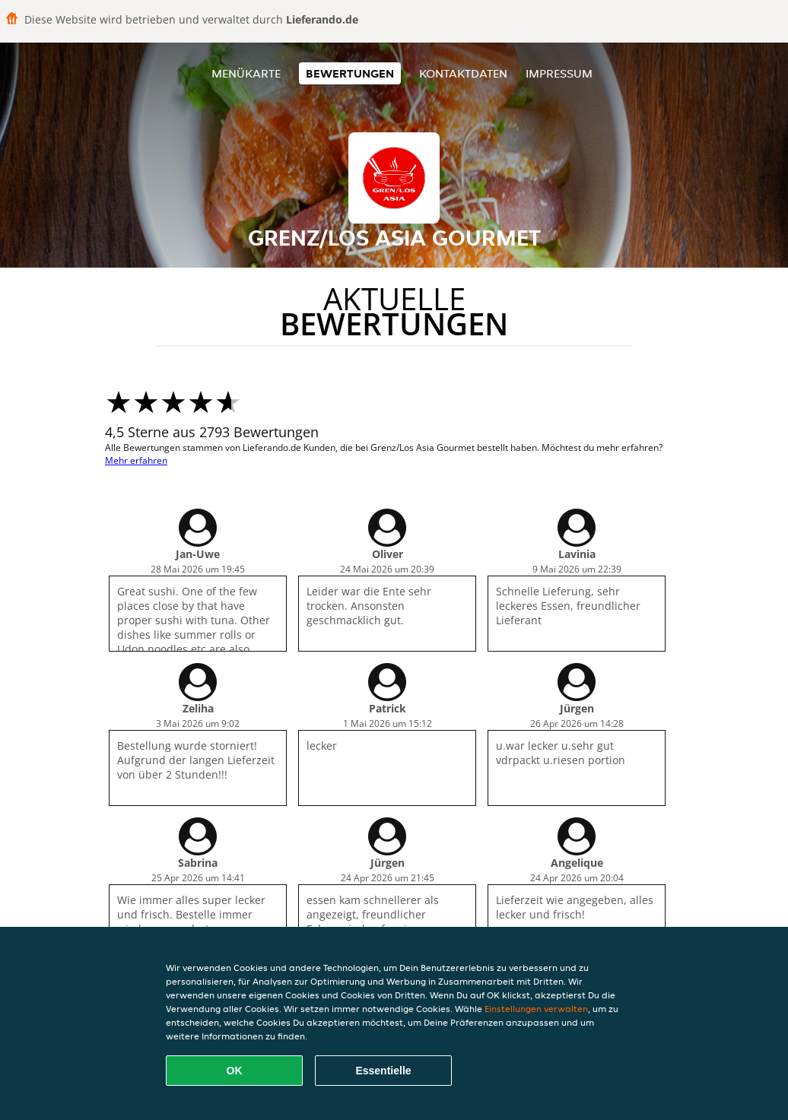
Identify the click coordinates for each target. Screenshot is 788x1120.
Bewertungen (350, 73)
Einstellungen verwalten (536, 1008)
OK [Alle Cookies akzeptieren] (235, 1070)
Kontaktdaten (463, 73)
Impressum (559, 73)
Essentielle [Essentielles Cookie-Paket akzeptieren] (383, 1070)
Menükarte (246, 73)
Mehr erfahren (136, 460)
